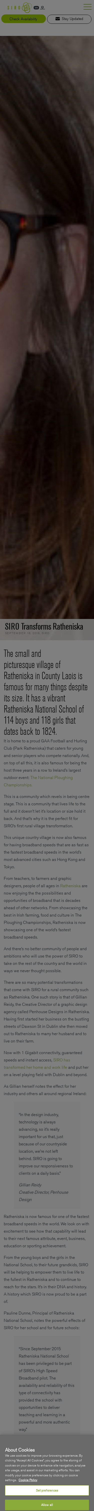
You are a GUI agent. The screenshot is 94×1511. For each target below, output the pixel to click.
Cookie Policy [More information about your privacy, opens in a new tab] (28, 1484)
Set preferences (47, 1494)
